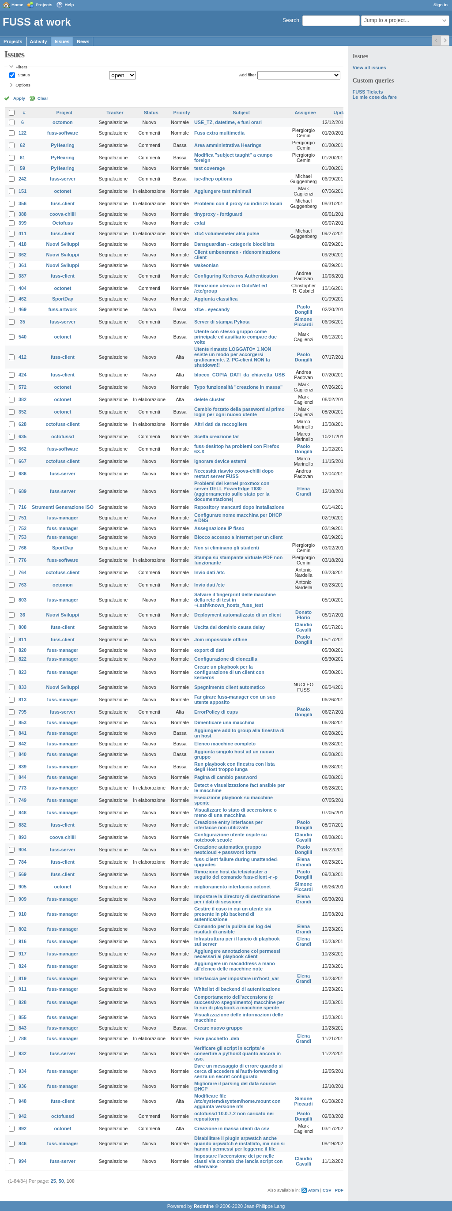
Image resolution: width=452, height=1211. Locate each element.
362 (22, 254)
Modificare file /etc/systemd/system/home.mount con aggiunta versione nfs (237, 1101)
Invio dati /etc (209, 572)
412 (22, 357)
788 (22, 1038)
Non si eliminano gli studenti (226, 547)
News (83, 41)
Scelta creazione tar (216, 436)
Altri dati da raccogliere (220, 424)
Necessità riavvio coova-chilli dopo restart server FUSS (234, 473)
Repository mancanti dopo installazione (239, 507)
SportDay (62, 298)
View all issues (369, 67)
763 (22, 584)
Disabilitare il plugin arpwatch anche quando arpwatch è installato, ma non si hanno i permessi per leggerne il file (239, 1143)
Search (290, 20)
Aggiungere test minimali (222, 191)
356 (22, 203)
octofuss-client (63, 424)
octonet (62, 191)
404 (22, 288)
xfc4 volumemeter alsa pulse (226, 233)
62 (22, 145)
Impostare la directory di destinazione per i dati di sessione (237, 899)
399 (22, 223)
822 (22, 659)
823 (22, 672)
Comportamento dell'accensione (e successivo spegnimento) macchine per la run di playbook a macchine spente (239, 1002)
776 (22, 560)
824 (22, 966)
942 (22, 1116)
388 (22, 214)
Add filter (247, 74)
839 (22, 766)
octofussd (62, 436)
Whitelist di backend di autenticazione (237, 989)
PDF (339, 1190)
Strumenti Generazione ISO (63, 507)
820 (22, 650)
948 (22, 1101)
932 (22, 1053)
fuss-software (62, 132)
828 (22, 1002)
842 (22, 743)
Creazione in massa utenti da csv (231, 1128)
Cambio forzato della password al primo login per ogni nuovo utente (239, 411)
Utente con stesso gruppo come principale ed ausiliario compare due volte (235, 337)
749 (22, 800)
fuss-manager (63, 517)
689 (22, 491)
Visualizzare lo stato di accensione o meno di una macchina (235, 812)
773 (22, 787)
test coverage (209, 168)
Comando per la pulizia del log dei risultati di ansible (232, 929)
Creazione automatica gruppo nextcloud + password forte (227, 849)
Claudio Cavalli (304, 627)
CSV (327, 1190)
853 (22, 722)
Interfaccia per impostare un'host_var (236, 978)
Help (69, 4)
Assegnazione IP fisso (219, 528)
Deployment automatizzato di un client (237, 614)
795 (22, 712)
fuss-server (62, 178)
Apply (19, 98)
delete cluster (209, 399)
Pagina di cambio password (225, 777)
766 (22, 547)
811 (22, 639)
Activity (38, 41)
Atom (313, 1190)
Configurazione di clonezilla (225, 659)
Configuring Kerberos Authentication (236, 275)
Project (64, 112)
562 (22, 448)
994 (22, 1161)
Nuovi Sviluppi (62, 244)
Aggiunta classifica (215, 298)
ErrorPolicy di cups (216, 712)
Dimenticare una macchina (224, 722)
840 (22, 754)
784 (22, 862)
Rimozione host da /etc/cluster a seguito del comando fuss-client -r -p (236, 874)
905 (22, 886)
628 (22, 424)
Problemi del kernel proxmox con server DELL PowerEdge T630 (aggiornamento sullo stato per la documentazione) (231, 491)
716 (22, 507)
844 (22, 777)
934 (22, 1071)
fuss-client (63, 203)
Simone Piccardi (303, 321)
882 (22, 824)
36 (22, 614)
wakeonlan (206, 265)
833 (22, 687)
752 (22, 528)
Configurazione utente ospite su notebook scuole (230, 837)
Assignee (305, 112)
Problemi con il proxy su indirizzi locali (238, 203)
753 (22, 537)
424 (22, 374)
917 (22, 953)
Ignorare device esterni (220, 461)
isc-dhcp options (213, 178)
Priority (181, 112)
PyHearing (62, 145)
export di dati (209, 650)
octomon (63, 122)
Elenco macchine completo (225, 743)
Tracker (114, 112)
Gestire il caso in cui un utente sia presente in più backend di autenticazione (232, 914)
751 (22, 517)
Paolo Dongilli (304, 309)
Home (17, 4)
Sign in (440, 4)
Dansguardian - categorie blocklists (234, 244)
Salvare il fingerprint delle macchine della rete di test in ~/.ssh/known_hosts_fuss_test (235, 600)
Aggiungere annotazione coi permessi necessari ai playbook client (237, 953)
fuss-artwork (63, 309)
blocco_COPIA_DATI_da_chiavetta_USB (239, 374)
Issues (62, 41)
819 (22, 978)
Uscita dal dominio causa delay (229, 627)
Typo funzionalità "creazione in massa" (238, 387)
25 (53, 1181)
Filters (21, 66)
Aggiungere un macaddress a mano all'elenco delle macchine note (234, 966)
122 (22, 132)
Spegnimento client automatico (229, 687)
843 (22, 1027)
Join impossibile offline (220, 639)
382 (22, 399)
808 (22, 627)
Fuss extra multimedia (219, 132)
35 (22, 321)
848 (22, 812)
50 (61, 1181)
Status (23, 74)
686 (22, 473)
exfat (199, 223)
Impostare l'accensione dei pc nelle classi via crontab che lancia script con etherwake (238, 1161)
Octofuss (63, 223)
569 (22, 874)
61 (22, 157)
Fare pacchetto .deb (216, 1038)
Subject (241, 112)
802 (22, 929)
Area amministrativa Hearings (227, 145)
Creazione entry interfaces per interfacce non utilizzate (228, 825)
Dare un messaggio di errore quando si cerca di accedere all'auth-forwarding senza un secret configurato (238, 1071)
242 (22, 178)
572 (22, 387)
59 (22, 168)
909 (22, 899)
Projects (44, 4)
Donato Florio (303, 614)
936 (22, 1086)
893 (22, 837)
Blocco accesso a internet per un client (238, 537)
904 (22, 849)
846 (22, 1143)
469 (22, 309)
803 (22, 599)
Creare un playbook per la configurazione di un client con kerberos (229, 672)
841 (22, 733)
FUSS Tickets (368, 91)
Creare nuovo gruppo (218, 1027)
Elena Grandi (303, 491)
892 (22, 1128)
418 (22, 244)
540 (22, 336)
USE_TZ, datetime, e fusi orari (228, 122)
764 (22, 572)
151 (22, 191)
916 (22, 941)
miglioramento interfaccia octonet (232, 886)
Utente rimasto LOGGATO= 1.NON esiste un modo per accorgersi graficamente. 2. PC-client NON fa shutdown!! (232, 357)
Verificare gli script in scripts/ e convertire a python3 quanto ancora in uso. (237, 1053)
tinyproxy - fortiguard (218, 214)
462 (22, 298)
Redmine (204, 1206)
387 (22, 275)
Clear (43, 98)
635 (22, 436)
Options (22, 85)
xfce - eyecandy (212, 309)
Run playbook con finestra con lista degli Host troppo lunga (234, 766)
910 (22, 914)
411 (22, 233)
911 (22, 989)
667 (22, 461)
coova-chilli (62, 214)
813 (22, 699)
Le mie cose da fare (375, 97)
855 (22, 1017)
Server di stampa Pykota (221, 321)
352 (22, 411)
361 (22, 265)
